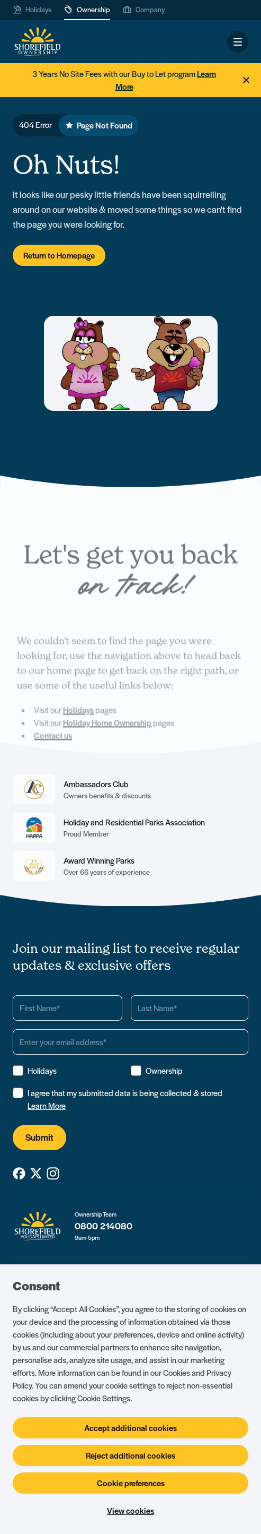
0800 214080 (103, 1226)
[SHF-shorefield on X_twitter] (36, 1173)
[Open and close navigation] (237, 42)
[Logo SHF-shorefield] (37, 42)
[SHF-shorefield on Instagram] (53, 1173)
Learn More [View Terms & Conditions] (47, 1105)
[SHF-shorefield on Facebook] (19, 1173)
